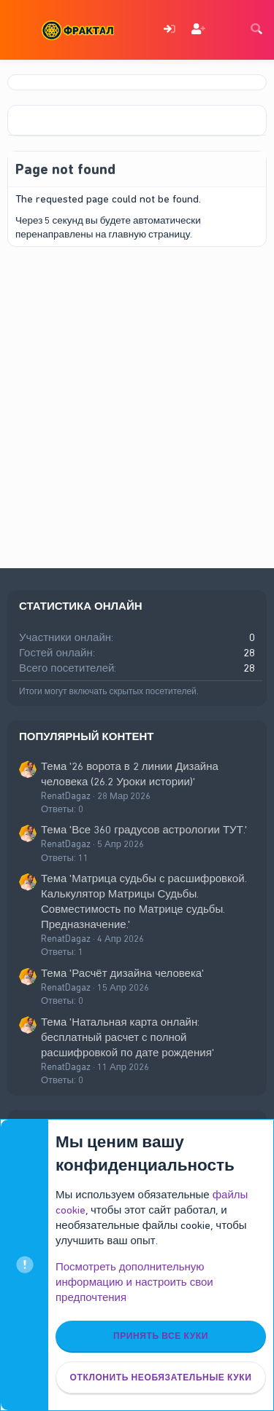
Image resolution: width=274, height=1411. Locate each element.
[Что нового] (227, 30)
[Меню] (20, 30)
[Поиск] (256, 30)
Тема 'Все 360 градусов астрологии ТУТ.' (144, 829)
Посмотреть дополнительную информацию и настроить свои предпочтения (134, 1282)
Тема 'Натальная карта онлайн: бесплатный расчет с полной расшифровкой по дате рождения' (127, 1037)
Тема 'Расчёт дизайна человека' (122, 973)
